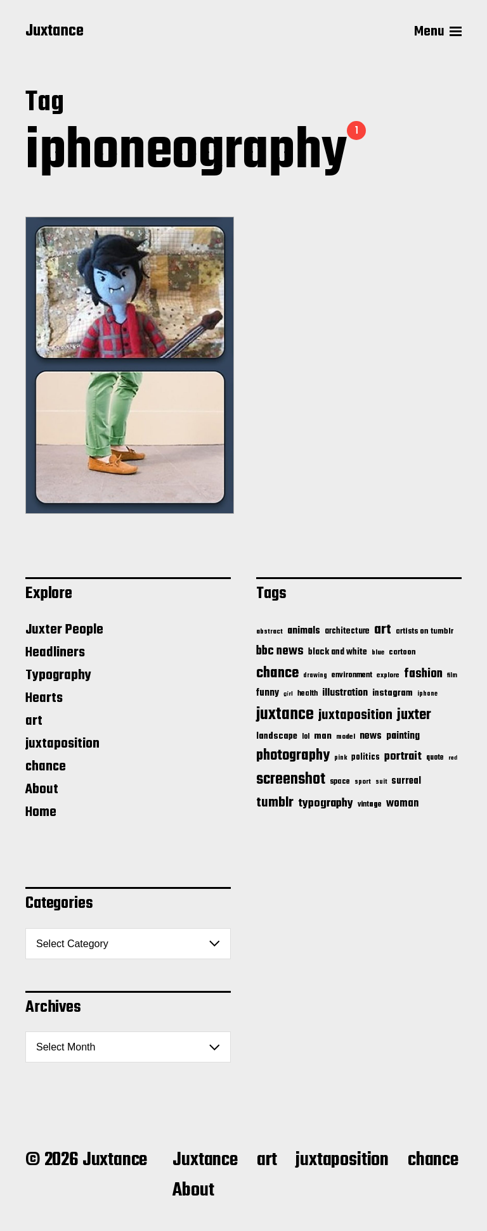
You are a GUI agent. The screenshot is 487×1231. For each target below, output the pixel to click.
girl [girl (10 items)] (288, 694)
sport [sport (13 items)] (362, 782)
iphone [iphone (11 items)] (427, 694)
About (41, 789)
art (33, 721)
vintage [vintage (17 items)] (370, 804)
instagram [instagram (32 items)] (392, 693)
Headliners (55, 652)
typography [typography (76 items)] (325, 803)
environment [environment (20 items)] (352, 675)
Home (40, 812)
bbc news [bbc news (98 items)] (280, 651)
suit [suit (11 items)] (381, 782)
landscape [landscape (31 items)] (276, 736)
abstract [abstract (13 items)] (269, 632)
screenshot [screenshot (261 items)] (290, 779)
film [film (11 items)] (452, 675)
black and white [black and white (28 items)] (337, 652)
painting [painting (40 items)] (403, 736)
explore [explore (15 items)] (388, 675)
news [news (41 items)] (371, 736)
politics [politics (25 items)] (365, 757)
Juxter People (64, 630)
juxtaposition (62, 744)
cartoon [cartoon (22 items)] (402, 652)
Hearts (44, 698)
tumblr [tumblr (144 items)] (275, 802)
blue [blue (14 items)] (378, 652)
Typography (58, 675)
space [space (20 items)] (340, 781)
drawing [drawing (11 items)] (315, 675)
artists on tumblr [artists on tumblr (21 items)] (424, 631)
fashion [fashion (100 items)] (423, 674)
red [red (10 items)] (452, 758)
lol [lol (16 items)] (305, 737)
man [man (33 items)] (323, 736)
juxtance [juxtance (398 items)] (285, 714)
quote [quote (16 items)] (435, 757)
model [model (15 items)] (345, 737)
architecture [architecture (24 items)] (347, 631)
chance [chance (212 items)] (277, 673)
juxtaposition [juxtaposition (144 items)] (355, 715)
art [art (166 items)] (382, 629)
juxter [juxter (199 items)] (414, 715)
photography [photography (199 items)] (293, 755)
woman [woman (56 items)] (402, 803)
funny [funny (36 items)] (267, 693)
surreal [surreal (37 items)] (406, 781)
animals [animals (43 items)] (303, 631)
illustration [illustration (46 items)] (345, 693)
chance (45, 766)
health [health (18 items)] (307, 693)
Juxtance (54, 31)
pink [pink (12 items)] (340, 758)
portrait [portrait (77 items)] (403, 756)
